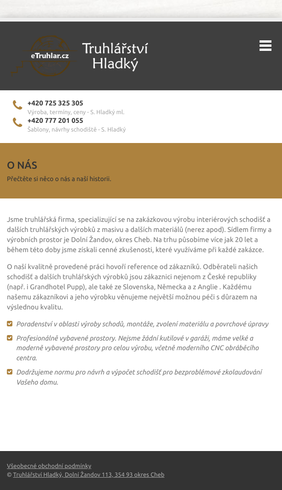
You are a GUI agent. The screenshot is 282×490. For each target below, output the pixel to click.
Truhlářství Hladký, (39, 475)
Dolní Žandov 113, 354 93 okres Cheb (114, 475)
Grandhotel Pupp (56, 287)
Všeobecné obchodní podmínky (49, 466)
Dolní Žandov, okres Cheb (110, 239)
